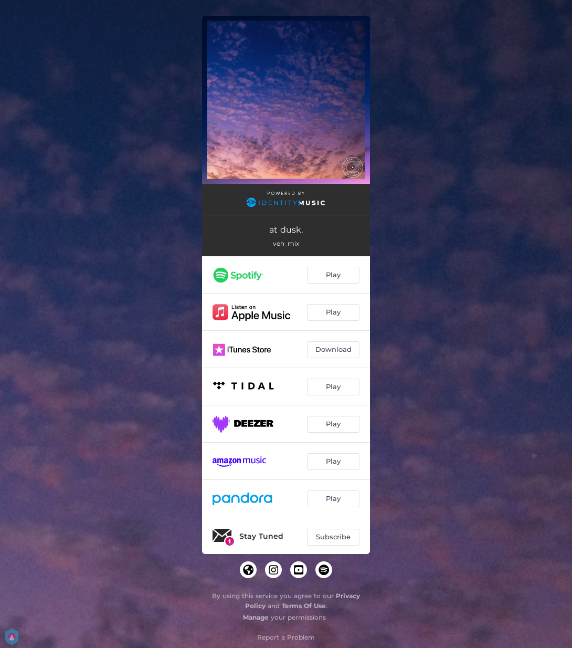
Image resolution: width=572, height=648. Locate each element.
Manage (256, 617)
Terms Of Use (304, 606)
